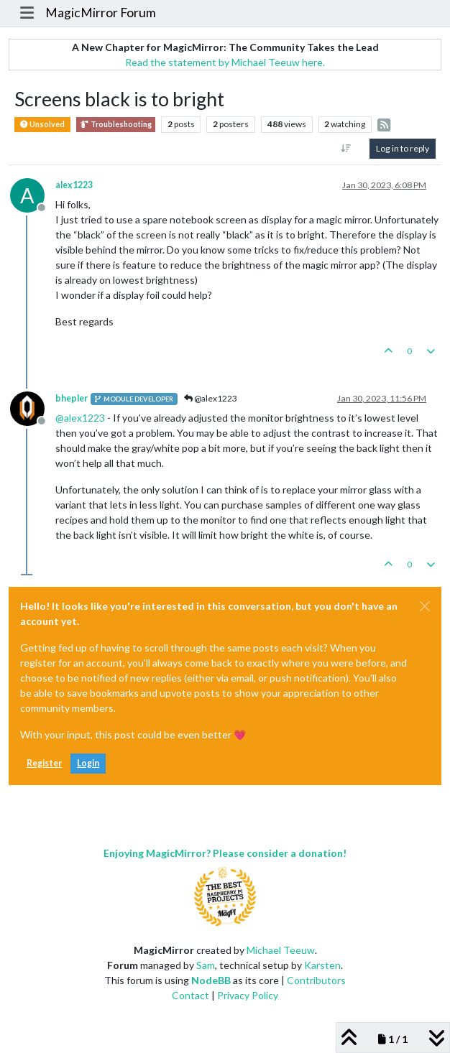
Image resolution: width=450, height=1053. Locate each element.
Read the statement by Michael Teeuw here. (225, 62)
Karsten (322, 965)
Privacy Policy (247, 995)
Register (44, 763)
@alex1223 (210, 398)
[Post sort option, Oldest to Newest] (346, 149)
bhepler (71, 398)
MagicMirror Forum (100, 12)
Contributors (316, 980)
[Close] (424, 606)
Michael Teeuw (281, 950)
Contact (190, 995)
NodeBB (211, 980)
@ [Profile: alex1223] (80, 418)
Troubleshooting (116, 124)
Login (88, 763)
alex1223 (74, 185)
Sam (205, 965)
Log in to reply (402, 148)
